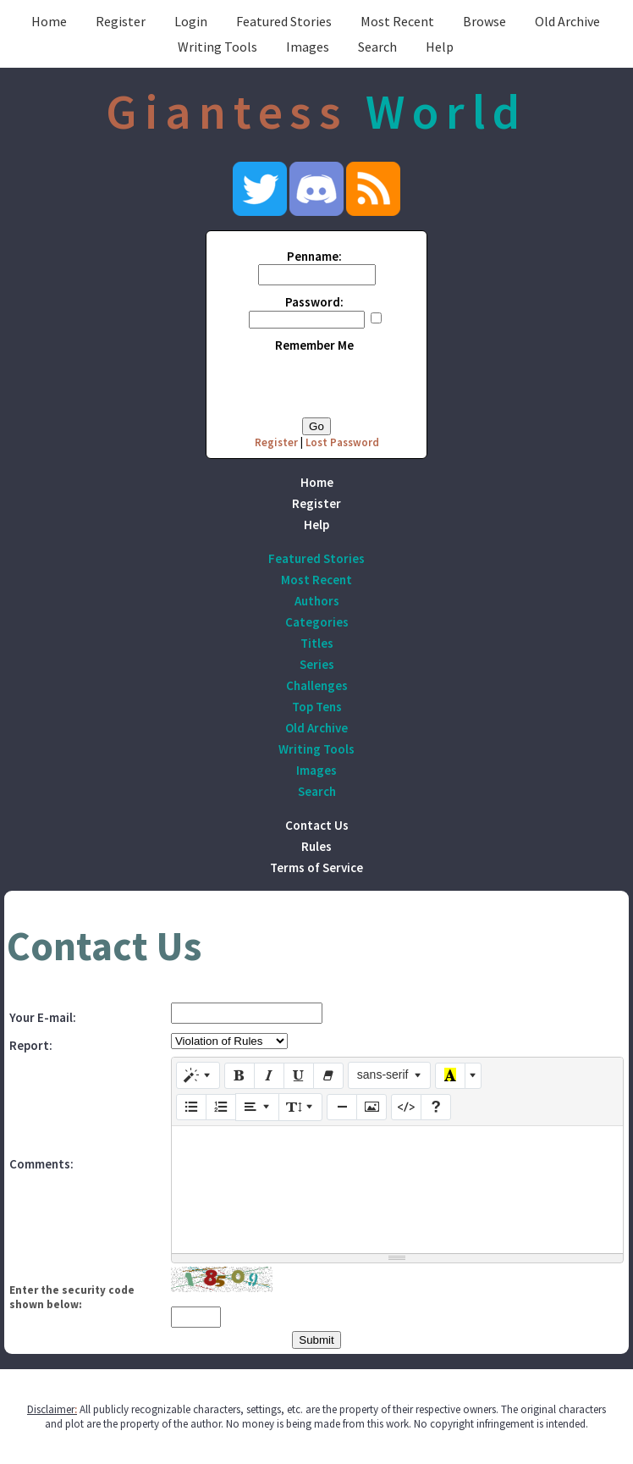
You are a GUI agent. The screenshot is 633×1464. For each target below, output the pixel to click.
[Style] (198, 1075)
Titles (316, 643)
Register (121, 21)
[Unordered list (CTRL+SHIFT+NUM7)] (191, 1107)
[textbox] (397, 1189)
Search (377, 46)
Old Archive (567, 21)
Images (307, 46)
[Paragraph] (257, 1106)
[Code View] (406, 1107)
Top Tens (317, 707)
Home (49, 21)
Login (190, 21)
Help (440, 46)
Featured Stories (284, 21)
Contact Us (317, 825)
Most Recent (397, 21)
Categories (317, 622)
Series (317, 664)
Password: (314, 302)
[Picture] (371, 1107)
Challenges (317, 685)
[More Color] (473, 1076)
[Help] (436, 1107)
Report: (30, 1045)
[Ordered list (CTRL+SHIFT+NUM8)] (221, 1107)
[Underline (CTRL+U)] (298, 1076)
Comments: (41, 1164)
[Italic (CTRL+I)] (269, 1076)
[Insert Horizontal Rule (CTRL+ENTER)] (342, 1107)
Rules (316, 846)
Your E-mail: (42, 1017)
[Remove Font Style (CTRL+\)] (328, 1076)
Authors (316, 601)
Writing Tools (217, 46)
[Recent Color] (450, 1076)
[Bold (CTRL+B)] (239, 1076)
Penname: (314, 256)
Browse (484, 21)
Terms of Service (316, 867)
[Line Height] (300, 1106)
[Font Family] (390, 1075)
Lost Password (342, 442)
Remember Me (314, 345)
